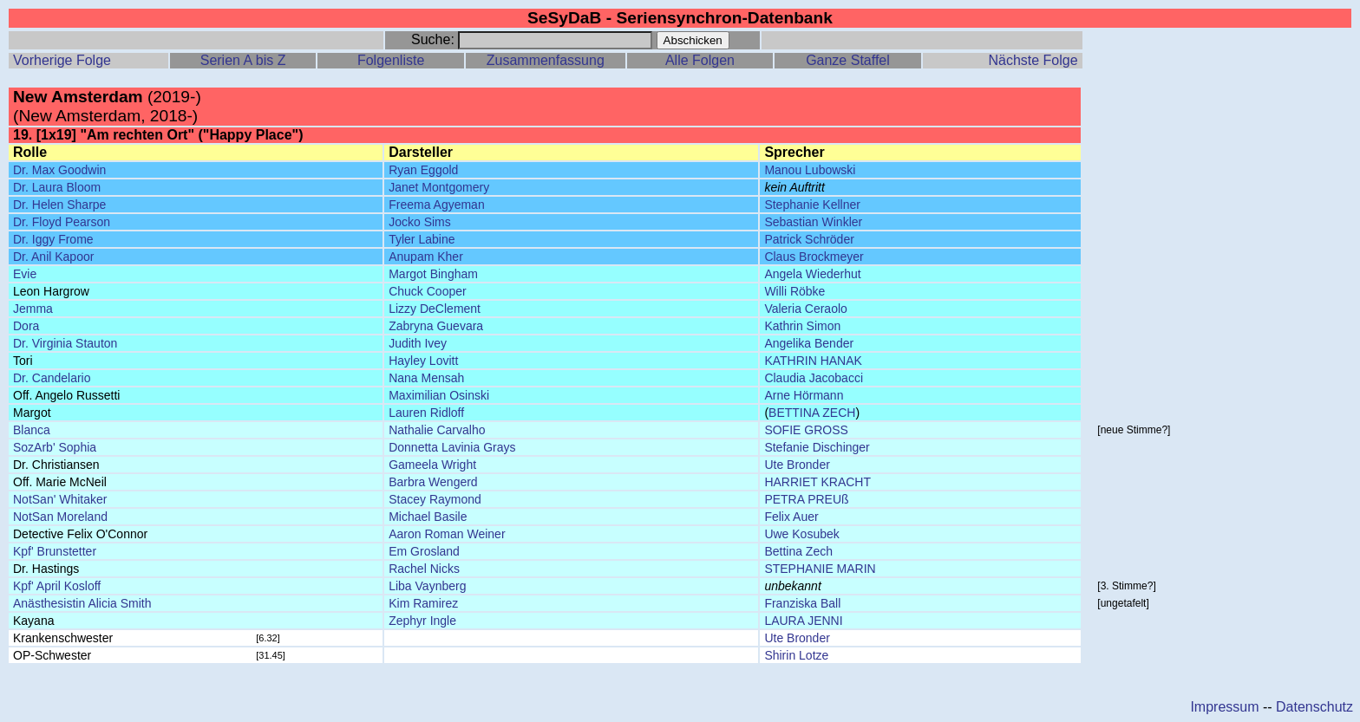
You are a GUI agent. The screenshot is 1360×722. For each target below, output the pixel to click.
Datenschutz (1314, 706)
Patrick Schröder (808, 239)
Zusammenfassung (546, 60)
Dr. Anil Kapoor (53, 256)
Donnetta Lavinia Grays (452, 447)
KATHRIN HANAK (813, 361)
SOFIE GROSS (805, 430)
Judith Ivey (418, 343)
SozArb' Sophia (54, 447)
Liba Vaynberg (427, 586)
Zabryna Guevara (436, 326)
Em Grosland (424, 551)
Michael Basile (428, 517)
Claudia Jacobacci (813, 378)
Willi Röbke (794, 291)
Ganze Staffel (848, 60)
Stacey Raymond (435, 499)
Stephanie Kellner (812, 204)
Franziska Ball (802, 603)
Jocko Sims (420, 222)
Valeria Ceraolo (805, 308)
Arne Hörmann (803, 395)
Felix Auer (791, 517)
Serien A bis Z (243, 60)
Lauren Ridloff (426, 413)
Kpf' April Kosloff (57, 586)
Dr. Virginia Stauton (65, 343)
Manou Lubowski (809, 170)
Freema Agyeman (437, 204)
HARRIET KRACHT (817, 482)
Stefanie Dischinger (816, 447)
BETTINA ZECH (811, 413)
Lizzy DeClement (435, 308)
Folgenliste (390, 60)
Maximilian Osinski (439, 395)
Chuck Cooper (428, 291)
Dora (26, 326)
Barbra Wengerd (433, 482)
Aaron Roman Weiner (447, 534)
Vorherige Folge (62, 60)
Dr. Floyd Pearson (61, 222)
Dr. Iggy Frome (53, 239)
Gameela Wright (432, 465)
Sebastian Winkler (813, 222)
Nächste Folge (1032, 60)
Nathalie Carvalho (437, 430)
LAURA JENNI (803, 621)
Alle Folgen (700, 60)
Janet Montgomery (439, 187)
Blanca (31, 430)
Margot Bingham (433, 274)
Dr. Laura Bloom (57, 187)
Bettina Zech (798, 551)
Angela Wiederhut (812, 274)
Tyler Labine (421, 239)
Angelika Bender (808, 343)
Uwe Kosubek (801, 534)
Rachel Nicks (424, 569)
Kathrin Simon (802, 326)
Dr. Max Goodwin (59, 170)
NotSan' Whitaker (60, 499)
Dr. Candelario (52, 378)
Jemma (33, 308)
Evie (24, 274)
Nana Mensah (426, 378)
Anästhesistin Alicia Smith (82, 603)
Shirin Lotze (796, 655)
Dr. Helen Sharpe (59, 204)
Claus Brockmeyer (813, 256)
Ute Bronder (796, 465)
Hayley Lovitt (423, 361)
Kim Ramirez (423, 603)
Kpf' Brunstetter (54, 551)
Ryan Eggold (423, 170)
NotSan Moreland (60, 517)
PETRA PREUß (806, 499)
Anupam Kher (426, 256)
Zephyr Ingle (422, 621)
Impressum (1224, 706)
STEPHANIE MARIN (819, 569)
